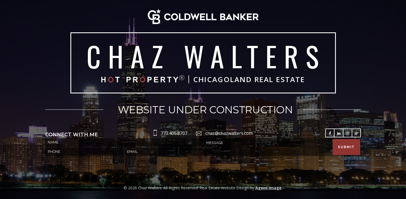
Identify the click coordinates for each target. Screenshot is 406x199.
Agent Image (268, 187)
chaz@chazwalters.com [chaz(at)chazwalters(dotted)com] (229, 133)
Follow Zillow (356, 133)
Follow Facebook (330, 133)
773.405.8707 (174, 133)
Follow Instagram (347, 133)
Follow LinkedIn (338, 133)
